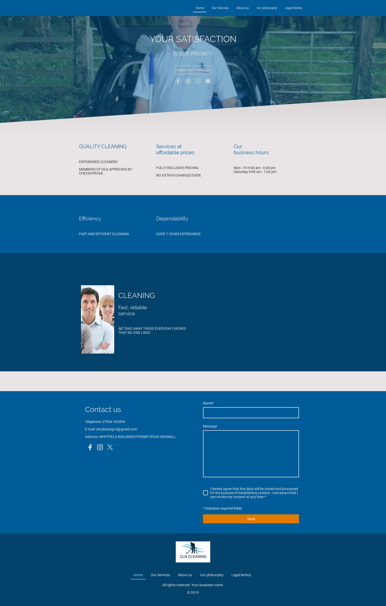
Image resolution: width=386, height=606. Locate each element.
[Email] (208, 81)
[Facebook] (178, 81)
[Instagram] (188, 81)
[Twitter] (198, 81)
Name (208, 403)
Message (210, 426)
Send (251, 519)
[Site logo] (193, 551)
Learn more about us (193, 70)
